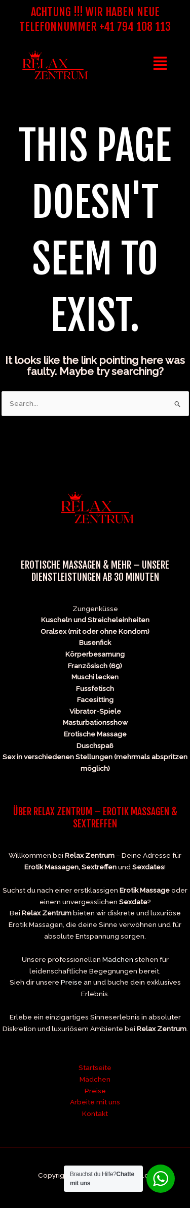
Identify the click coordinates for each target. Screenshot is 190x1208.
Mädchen (117, 959)
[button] (160, 65)
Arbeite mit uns (95, 1102)
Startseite (95, 1067)
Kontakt (95, 1113)
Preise (71, 982)
